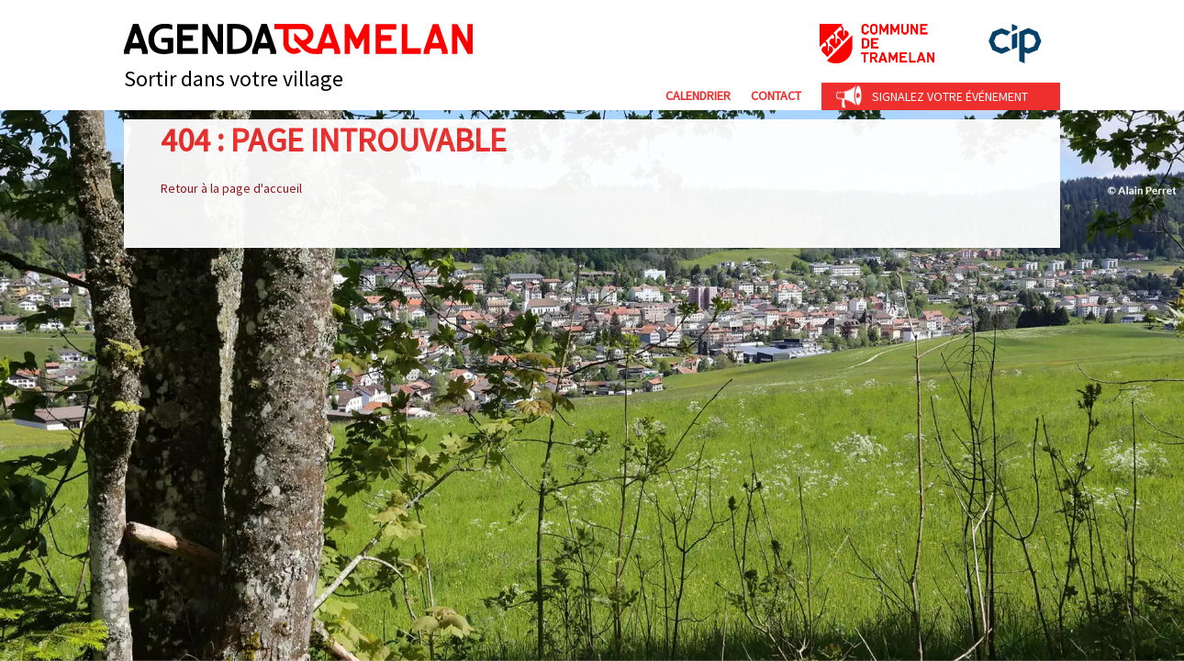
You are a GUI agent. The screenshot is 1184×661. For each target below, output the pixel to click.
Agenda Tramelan (298, 39)
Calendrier (698, 95)
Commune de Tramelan (877, 43)
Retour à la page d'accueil (231, 188)
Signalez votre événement (950, 96)
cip (1015, 43)
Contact (776, 95)
